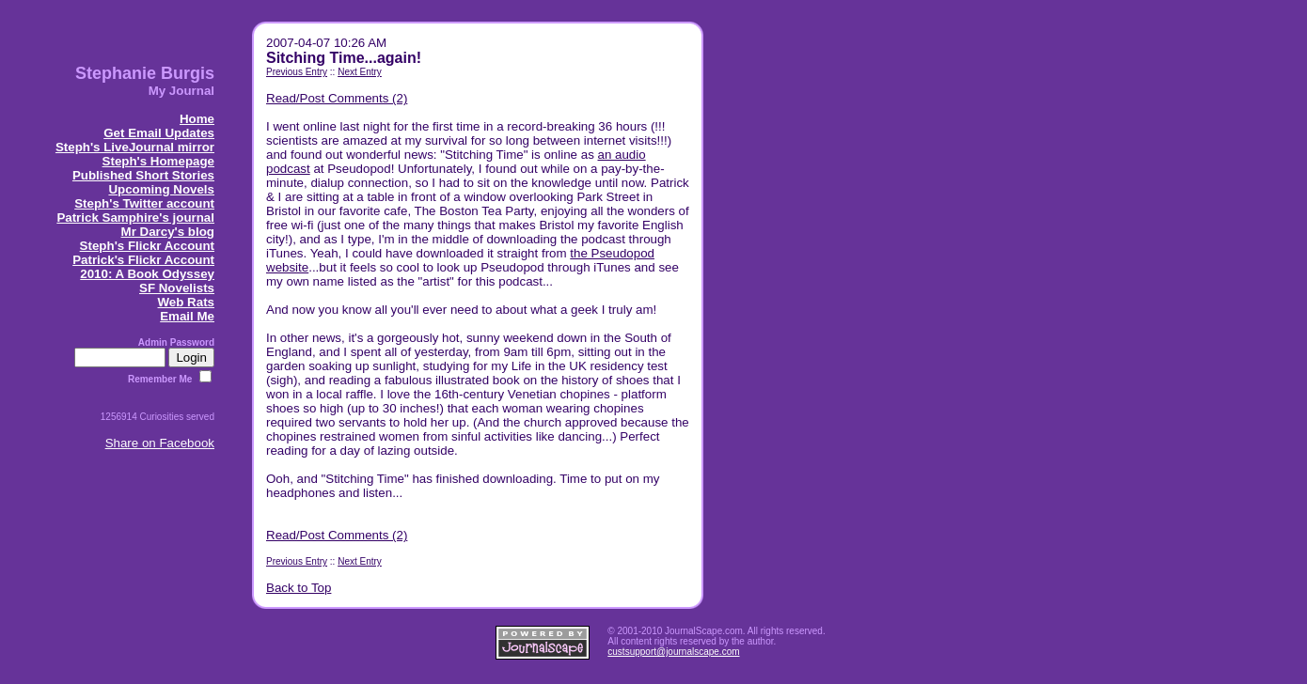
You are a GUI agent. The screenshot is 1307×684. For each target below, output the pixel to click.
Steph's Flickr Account (147, 246)
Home (197, 119)
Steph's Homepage (158, 161)
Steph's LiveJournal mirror (134, 147)
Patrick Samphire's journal (135, 217)
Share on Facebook (159, 443)
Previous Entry (296, 72)
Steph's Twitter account (144, 203)
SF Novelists (176, 288)
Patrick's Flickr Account (143, 260)
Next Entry (360, 72)
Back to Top (298, 588)
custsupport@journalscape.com (673, 651)
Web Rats (186, 302)
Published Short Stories (143, 175)
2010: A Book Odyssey (147, 274)
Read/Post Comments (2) (336, 98)
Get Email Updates (158, 133)
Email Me (187, 316)
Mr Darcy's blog (167, 232)
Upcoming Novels (161, 189)
